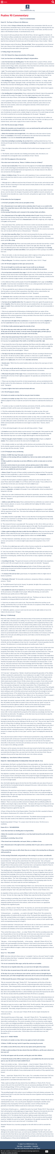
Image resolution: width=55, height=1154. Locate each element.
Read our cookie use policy (9, 1153)
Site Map (19, 1146)
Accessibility (27, 1146)
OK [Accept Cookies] (47, 1151)
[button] (4, 2)
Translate (35, 1146)
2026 (21, 1144)
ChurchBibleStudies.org (27, 8)
